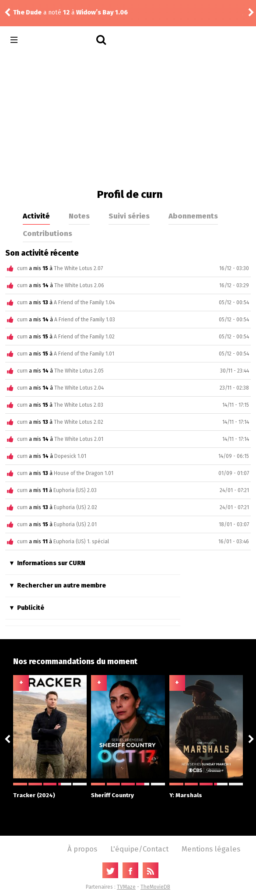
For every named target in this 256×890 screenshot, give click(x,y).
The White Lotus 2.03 (78, 405)
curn (22, 268)
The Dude (27, 12)
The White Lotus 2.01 (78, 439)
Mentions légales (211, 848)
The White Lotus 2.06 (79, 285)
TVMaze (126, 887)
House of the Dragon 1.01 (83, 473)
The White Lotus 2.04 (79, 388)
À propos (82, 848)
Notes (79, 215)
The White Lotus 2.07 (78, 268)
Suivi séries (129, 215)
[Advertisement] (128, 118)
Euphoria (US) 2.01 (75, 524)
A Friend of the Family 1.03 (84, 320)
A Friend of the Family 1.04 (84, 302)
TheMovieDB (155, 887)
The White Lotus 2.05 (79, 371)
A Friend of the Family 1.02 (84, 337)
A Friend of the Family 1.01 (84, 354)
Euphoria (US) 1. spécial (81, 541)
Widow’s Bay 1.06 (102, 12)
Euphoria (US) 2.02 (75, 507)
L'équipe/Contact (139, 848)
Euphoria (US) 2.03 (75, 490)
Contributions (47, 233)
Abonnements (193, 215)
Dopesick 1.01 (70, 456)
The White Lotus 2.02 (78, 422)
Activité (36, 215)
